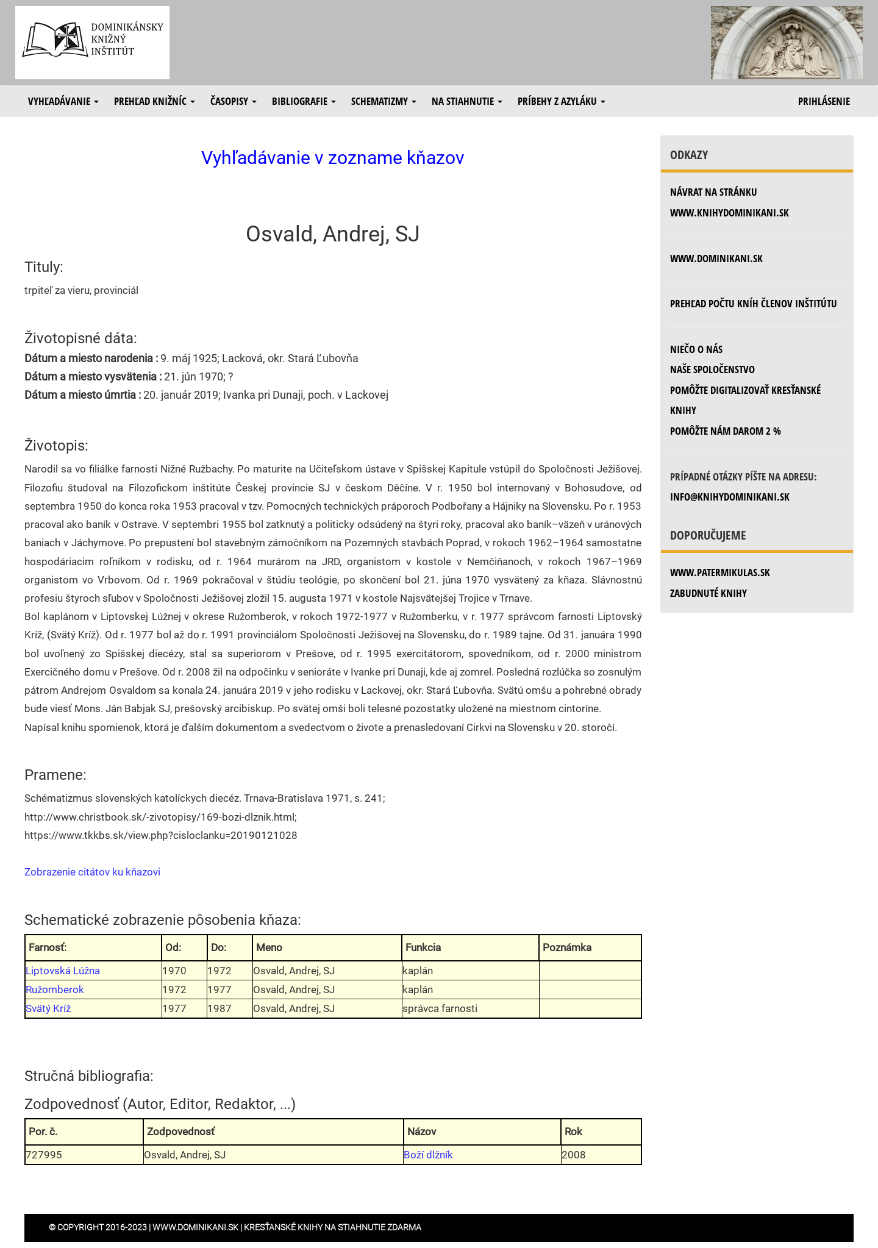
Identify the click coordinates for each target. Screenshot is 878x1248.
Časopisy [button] (233, 101)
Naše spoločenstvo (712, 369)
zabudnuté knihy (708, 593)
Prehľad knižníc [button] (154, 101)
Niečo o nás (696, 349)
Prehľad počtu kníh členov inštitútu (753, 303)
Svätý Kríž (48, 1008)
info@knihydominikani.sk (730, 497)
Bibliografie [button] (304, 101)
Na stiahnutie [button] (467, 101)
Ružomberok (55, 989)
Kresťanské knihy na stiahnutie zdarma (332, 1227)
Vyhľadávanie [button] (63, 101)
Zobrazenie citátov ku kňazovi (92, 872)
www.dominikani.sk (716, 258)
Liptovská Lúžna (63, 971)
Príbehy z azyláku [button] (561, 101)
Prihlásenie (824, 101)
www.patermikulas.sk (720, 572)
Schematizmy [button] (383, 101)
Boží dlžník (428, 1155)
